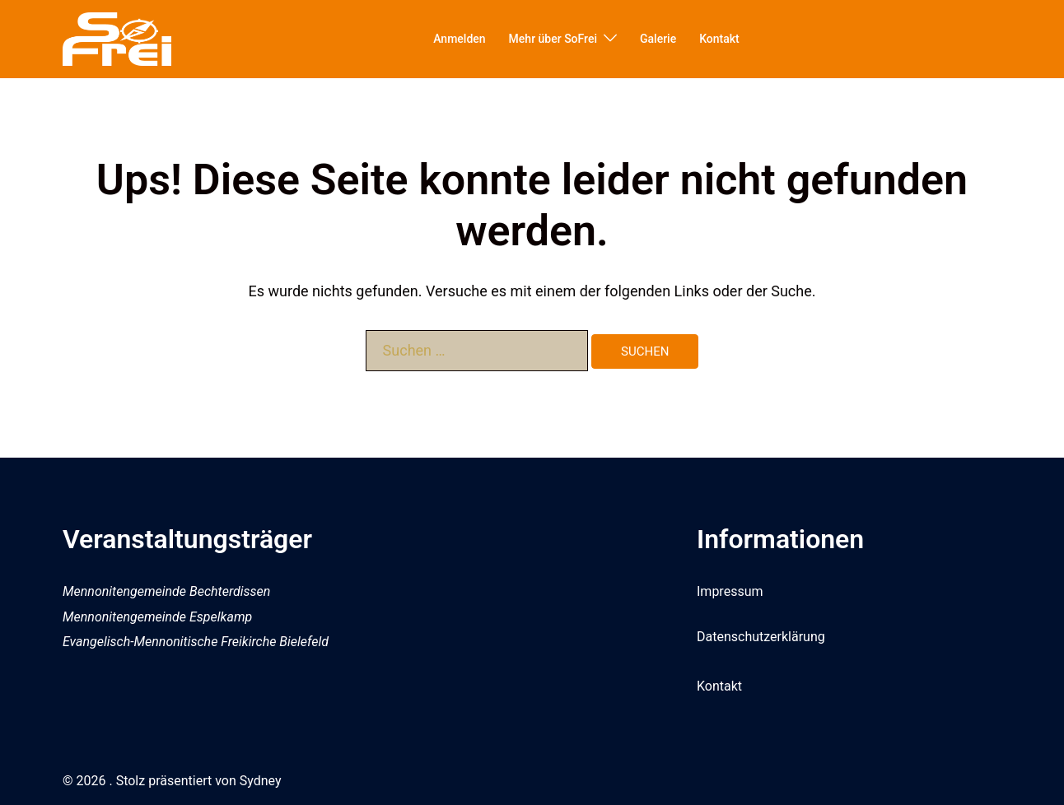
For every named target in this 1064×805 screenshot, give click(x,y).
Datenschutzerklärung (761, 636)
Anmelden (459, 38)
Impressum (730, 591)
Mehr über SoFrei (553, 38)
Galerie (658, 38)
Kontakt (719, 38)
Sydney (261, 781)
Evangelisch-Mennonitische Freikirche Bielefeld (196, 641)
